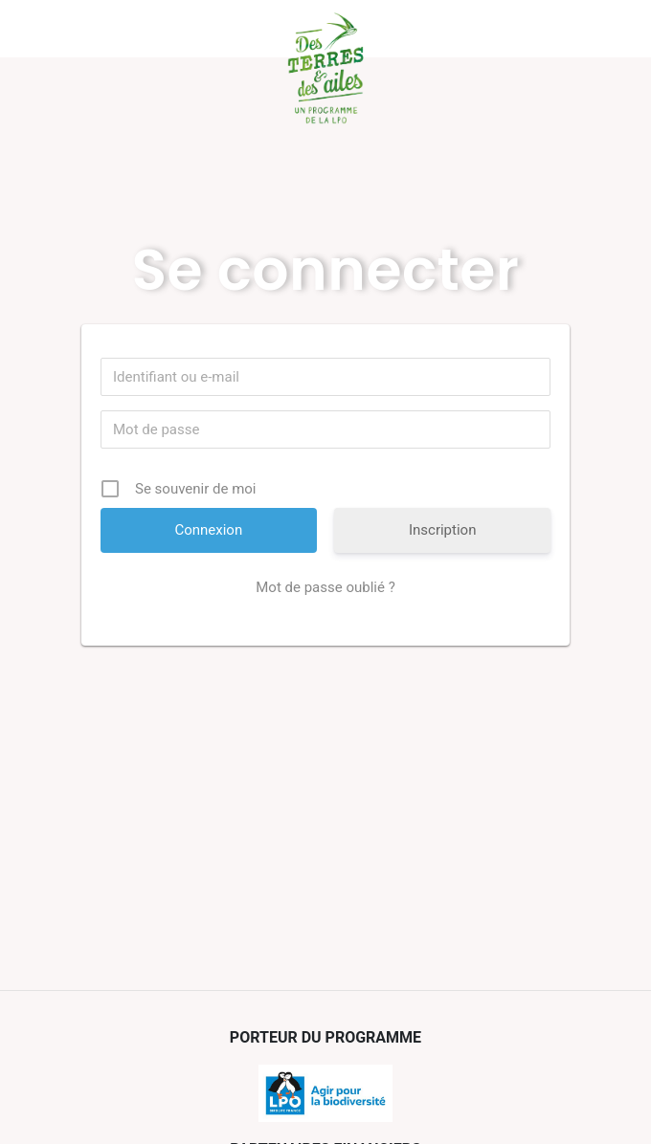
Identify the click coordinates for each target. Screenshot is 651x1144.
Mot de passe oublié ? (325, 587)
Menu (110, 28)
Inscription (443, 530)
